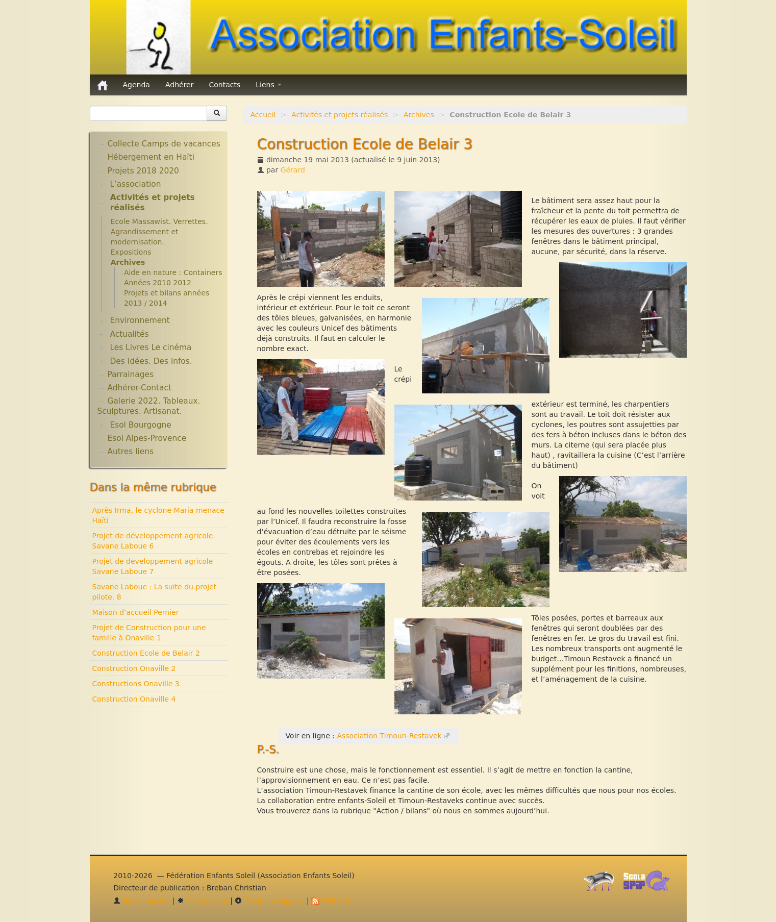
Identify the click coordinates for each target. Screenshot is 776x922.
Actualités (129, 334)
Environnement (140, 320)
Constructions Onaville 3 (136, 684)
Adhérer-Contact (139, 387)
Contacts (224, 85)
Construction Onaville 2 (134, 668)
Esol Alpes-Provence (147, 438)
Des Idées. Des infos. (151, 361)
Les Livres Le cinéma (150, 347)
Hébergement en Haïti (151, 157)
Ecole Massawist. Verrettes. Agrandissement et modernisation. (159, 231)
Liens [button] (269, 85)
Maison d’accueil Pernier (135, 612)
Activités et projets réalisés (339, 115)
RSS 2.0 (330, 900)
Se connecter (141, 900)
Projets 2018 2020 (143, 171)
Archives (419, 115)
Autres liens (131, 451)
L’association (135, 184)
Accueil (263, 115)
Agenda (136, 85)
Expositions (131, 252)
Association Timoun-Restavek (389, 736)
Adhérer (179, 85)
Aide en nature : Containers (173, 272)
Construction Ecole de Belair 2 (146, 653)
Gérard (293, 170)
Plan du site (202, 900)
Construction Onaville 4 (134, 699)
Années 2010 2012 (157, 283)
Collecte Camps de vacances (164, 143)
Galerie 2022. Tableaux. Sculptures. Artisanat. (149, 406)
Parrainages (131, 374)
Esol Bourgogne (140, 425)
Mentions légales (269, 900)
